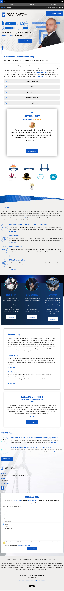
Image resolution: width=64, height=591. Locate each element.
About (26, 41)
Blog (50, 560)
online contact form (33, 501)
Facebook (9, 7)
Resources (21, 581)
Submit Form (32, 549)
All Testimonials (32, 151)
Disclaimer (20, 546)
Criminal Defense (32, 81)
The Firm (14, 560)
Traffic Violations (32, 103)
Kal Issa (19, 560)
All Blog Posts (7, 459)
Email (32, 4)
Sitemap (43, 581)
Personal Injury (36, 560)
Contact (55, 560)
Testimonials (44, 560)
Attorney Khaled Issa (41, 72)
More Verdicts (32, 423)
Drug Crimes (31, 92)
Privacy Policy (27, 546)
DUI (32, 87)
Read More (13, 231)
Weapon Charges (32, 98)
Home (8, 560)
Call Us (10, 4)
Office (53, 4)
